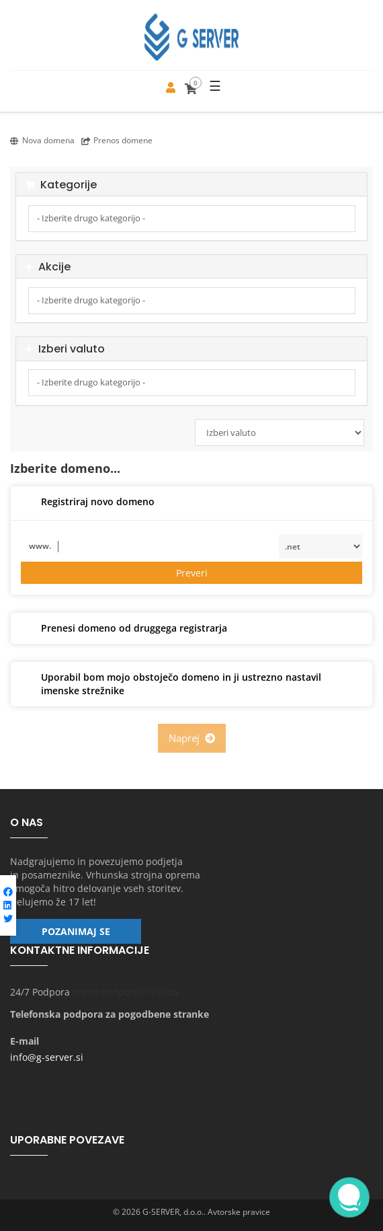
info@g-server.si (46, 1057)
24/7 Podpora (40, 991)
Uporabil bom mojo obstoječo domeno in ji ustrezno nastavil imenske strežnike (171, 684)
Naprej (192, 738)
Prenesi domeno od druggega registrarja (124, 629)
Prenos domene (117, 140)
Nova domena (42, 140)
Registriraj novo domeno (88, 502)
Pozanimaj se (76, 931)
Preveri (192, 572)
